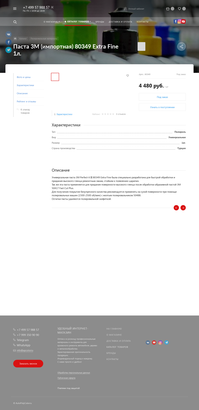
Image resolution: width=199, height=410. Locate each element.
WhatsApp (23, 345)
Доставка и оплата (118, 340)
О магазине (114, 334)
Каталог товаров (117, 346)
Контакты (112, 359)
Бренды (111, 353)
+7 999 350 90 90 (28, 335)
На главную (114, 328)
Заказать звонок (28, 363)
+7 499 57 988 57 (36, 7)
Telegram (23, 340)
